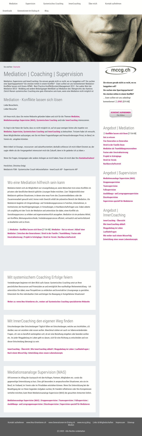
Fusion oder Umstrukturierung (115, 152)
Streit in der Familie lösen (113, 145)
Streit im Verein (49, 237)
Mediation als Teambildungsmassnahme (120, 148)
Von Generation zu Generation (115, 141)
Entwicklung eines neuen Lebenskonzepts (45, 353)
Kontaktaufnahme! (86, 158)
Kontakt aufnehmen (16, 422)
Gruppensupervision (49, 400)
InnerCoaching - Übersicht (18, 349)
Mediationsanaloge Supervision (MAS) (23, 400)
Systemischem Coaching (47, 120)
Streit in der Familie (49, 233)
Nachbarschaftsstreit (67, 237)
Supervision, (18, 131)
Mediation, (75, 116)
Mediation (8, 131)
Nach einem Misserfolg (17, 353)
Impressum (120, 422)
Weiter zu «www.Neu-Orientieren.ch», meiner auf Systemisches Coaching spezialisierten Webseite (49, 301)
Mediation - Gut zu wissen (62, 229)
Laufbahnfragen (81, 349)
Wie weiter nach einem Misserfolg (117, 235)
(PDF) (120, 101)
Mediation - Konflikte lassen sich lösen (26, 229)
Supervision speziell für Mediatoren (75, 404)
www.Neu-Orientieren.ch (36, 422)
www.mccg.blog (83, 422)
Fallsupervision (81, 400)
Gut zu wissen (109, 137)
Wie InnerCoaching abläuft (42, 349)
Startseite (16, 67)
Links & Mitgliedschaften (103, 422)
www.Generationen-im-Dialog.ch (62, 422)
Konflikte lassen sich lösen (117, 133)
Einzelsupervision (51, 404)
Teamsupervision (66, 400)
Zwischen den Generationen (28, 233)
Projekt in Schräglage (33, 237)
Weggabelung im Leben (64, 349)
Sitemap (130, 422)
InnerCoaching (72, 120)
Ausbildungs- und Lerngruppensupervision (25, 404)
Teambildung (64, 233)
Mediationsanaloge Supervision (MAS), (20, 120)
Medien (71, 425)
